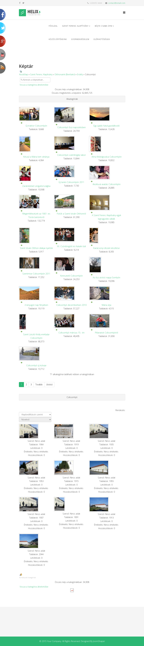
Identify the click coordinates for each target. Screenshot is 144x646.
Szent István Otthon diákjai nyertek (36, 248)
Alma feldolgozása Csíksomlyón (107, 156)
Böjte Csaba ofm (103, 26)
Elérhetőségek (102, 39)
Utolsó (49, 384)
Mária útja (106, 305)
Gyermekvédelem (80, 39)
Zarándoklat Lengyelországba (36, 186)
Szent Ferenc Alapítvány (75, 26)
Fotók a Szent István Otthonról (71, 213)
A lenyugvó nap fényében (36, 305)
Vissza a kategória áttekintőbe (34, 84)
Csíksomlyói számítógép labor (71, 155)
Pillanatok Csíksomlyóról (106, 332)
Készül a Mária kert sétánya (36, 156)
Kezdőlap (23, 74)
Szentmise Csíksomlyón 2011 (36, 273)
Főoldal (53, 26)
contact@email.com (116, 3)
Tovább (39, 384)
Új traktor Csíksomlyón (36, 125)
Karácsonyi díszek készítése (106, 248)
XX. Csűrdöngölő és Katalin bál (71, 246)
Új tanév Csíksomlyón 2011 (71, 182)
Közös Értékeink (58, 39)
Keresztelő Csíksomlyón (71, 275)
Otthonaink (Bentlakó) (64, 74)
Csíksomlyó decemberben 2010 (71, 305)
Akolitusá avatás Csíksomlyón (107, 184)
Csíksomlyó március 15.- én (71, 332)
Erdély (80, 74)
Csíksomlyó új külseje (36, 365)
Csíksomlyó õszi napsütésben (71, 127)
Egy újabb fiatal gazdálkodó (106, 125)
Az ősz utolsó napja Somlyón (106, 277)
